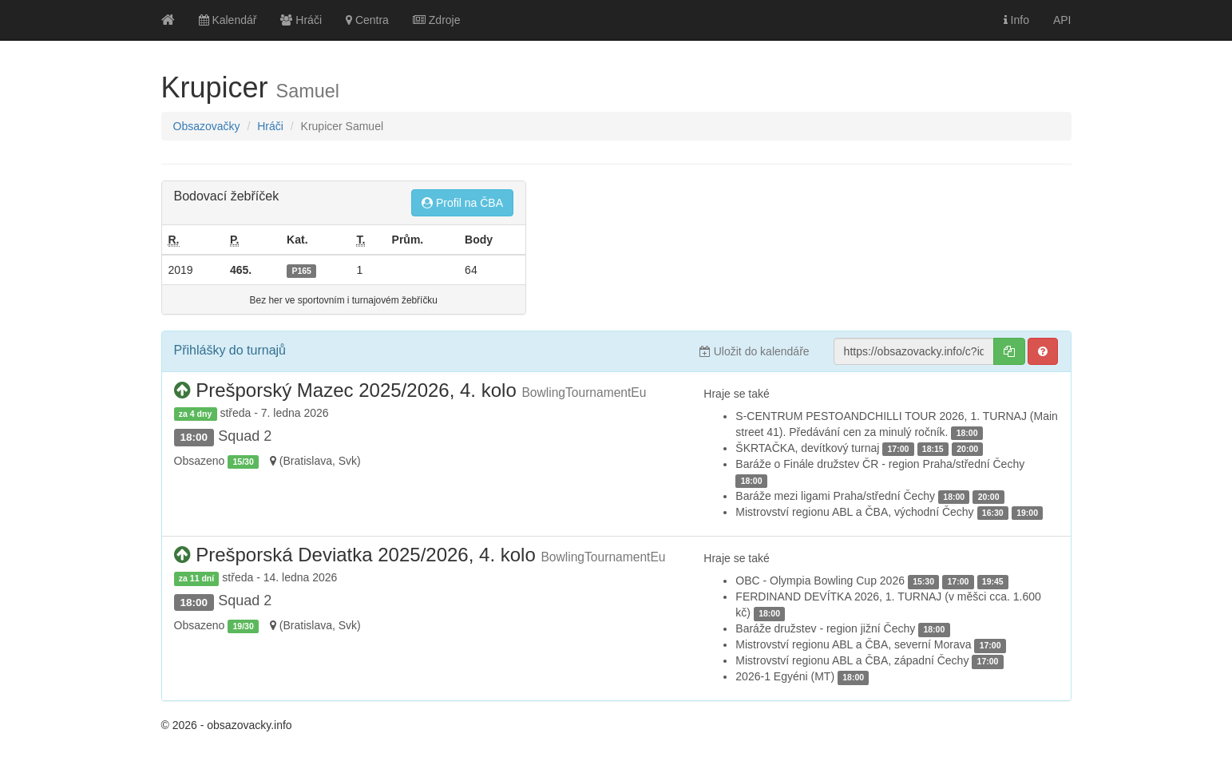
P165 (301, 270)
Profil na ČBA (462, 202)
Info (1016, 20)
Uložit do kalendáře (754, 351)
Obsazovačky (206, 126)
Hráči (301, 20)
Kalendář (228, 20)
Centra (367, 20)
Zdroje (437, 20)
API (1062, 20)
